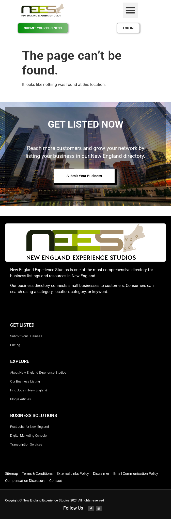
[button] (130, 10)
